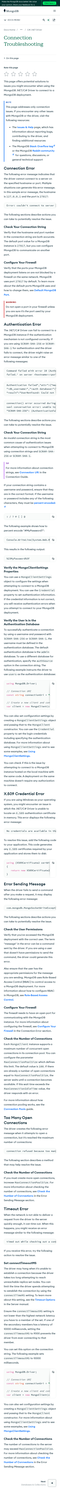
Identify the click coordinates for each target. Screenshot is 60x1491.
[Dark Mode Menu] (54, 20)
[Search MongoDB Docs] (44, 20)
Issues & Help (25, 127)
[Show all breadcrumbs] (21, 29)
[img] (6, 74)
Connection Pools (15, 1109)
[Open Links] (54, 10)
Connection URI (29, 472)
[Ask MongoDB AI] (48, 20)
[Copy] (53, 516)
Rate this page (11, 67)
